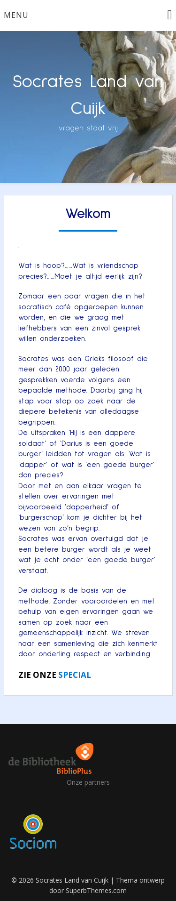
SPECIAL (74, 674)
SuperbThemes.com (96, 890)
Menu (16, 15)
